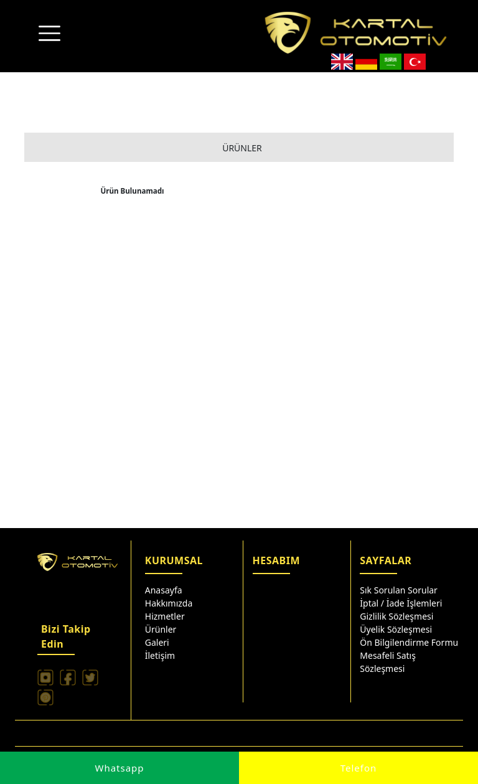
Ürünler (161, 629)
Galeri (157, 642)
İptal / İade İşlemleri (401, 603)
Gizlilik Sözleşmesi (396, 616)
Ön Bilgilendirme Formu (409, 642)
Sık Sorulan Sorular (399, 590)
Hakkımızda (169, 603)
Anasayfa (163, 590)
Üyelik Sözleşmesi (396, 629)
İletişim (160, 655)
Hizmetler (165, 616)
